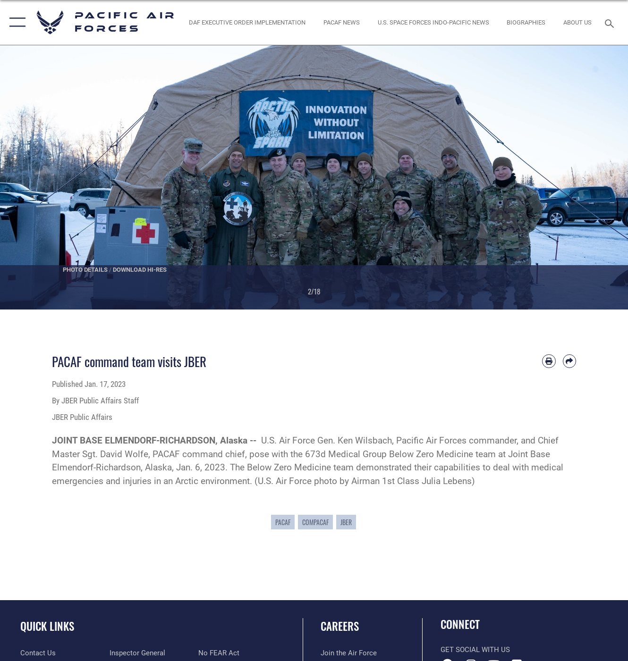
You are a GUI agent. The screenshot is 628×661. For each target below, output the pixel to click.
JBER (346, 522)
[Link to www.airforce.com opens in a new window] (349, 653)
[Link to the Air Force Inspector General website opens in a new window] (137, 653)
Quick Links (47, 626)
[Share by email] (569, 361)
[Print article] (548, 361)
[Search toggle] (611, 22)
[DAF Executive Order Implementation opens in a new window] (247, 22)
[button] (15, 22)
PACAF (282, 522)
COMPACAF (315, 522)
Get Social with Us (475, 649)
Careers (340, 626)
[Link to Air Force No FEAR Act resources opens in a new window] (218, 653)
